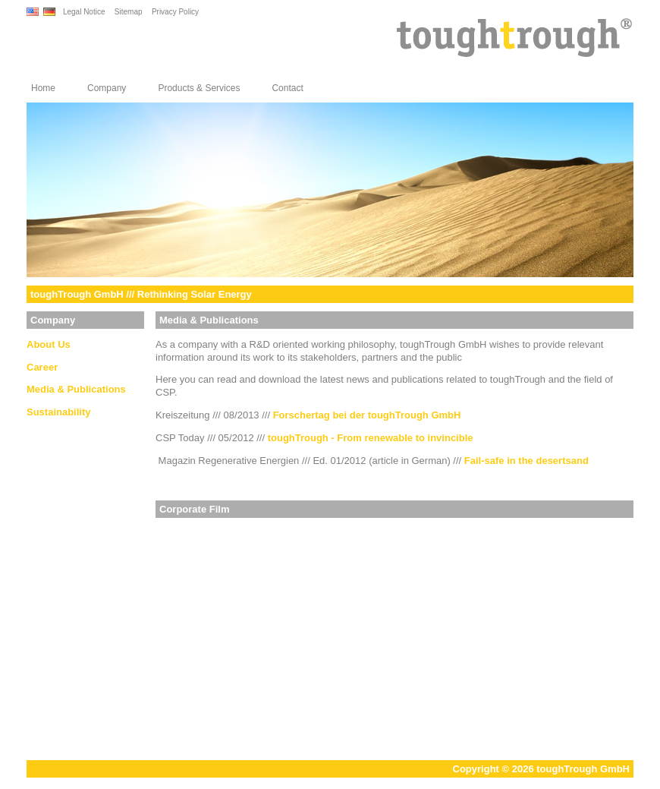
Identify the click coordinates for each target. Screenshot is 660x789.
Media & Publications (76, 389)
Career (42, 367)
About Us (49, 344)
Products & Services (199, 88)
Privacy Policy (175, 12)
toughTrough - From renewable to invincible (370, 437)
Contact (287, 88)
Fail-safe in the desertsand (526, 460)
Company (106, 88)
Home (43, 88)
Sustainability (59, 412)
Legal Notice (84, 12)
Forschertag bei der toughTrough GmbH (367, 415)
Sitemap (129, 12)
